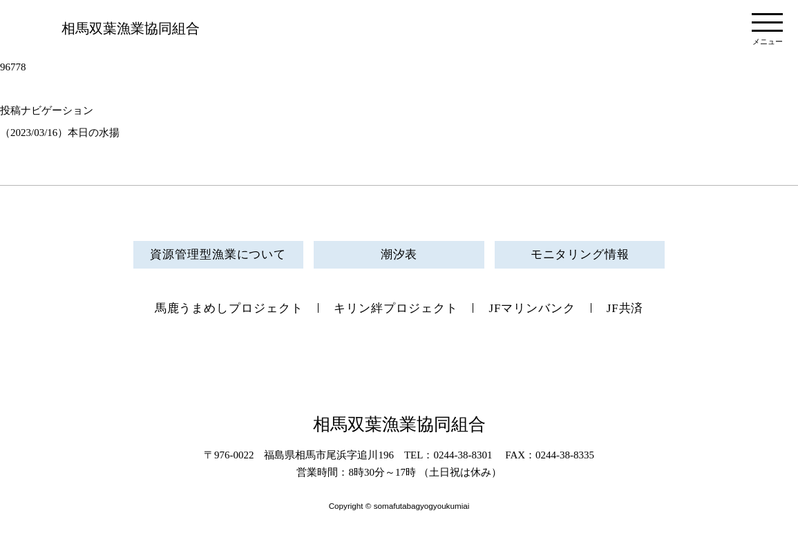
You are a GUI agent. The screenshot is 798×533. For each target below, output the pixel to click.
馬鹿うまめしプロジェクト (229, 308)
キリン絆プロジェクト (395, 308)
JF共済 (625, 308)
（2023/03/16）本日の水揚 (60, 132)
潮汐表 (399, 254)
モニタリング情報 (580, 254)
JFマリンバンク (531, 308)
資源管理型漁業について (218, 254)
